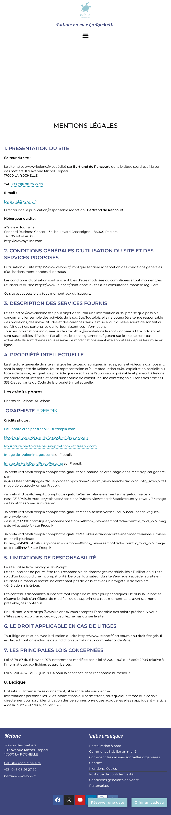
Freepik (47, 411)
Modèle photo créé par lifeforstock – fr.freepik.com (46, 437)
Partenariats (99, 786)
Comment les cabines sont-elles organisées (124, 757)
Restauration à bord (105, 746)
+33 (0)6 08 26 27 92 (27, 184)
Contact (95, 763)
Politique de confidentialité (111, 774)
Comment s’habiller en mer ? (112, 751)
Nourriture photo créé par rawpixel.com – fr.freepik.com (50, 446)
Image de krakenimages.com (28, 455)
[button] (85, 35)
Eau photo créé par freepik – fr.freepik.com (39, 429)
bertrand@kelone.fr (20, 201)
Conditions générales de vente (114, 780)
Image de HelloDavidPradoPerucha (33, 463)
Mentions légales (103, 769)
